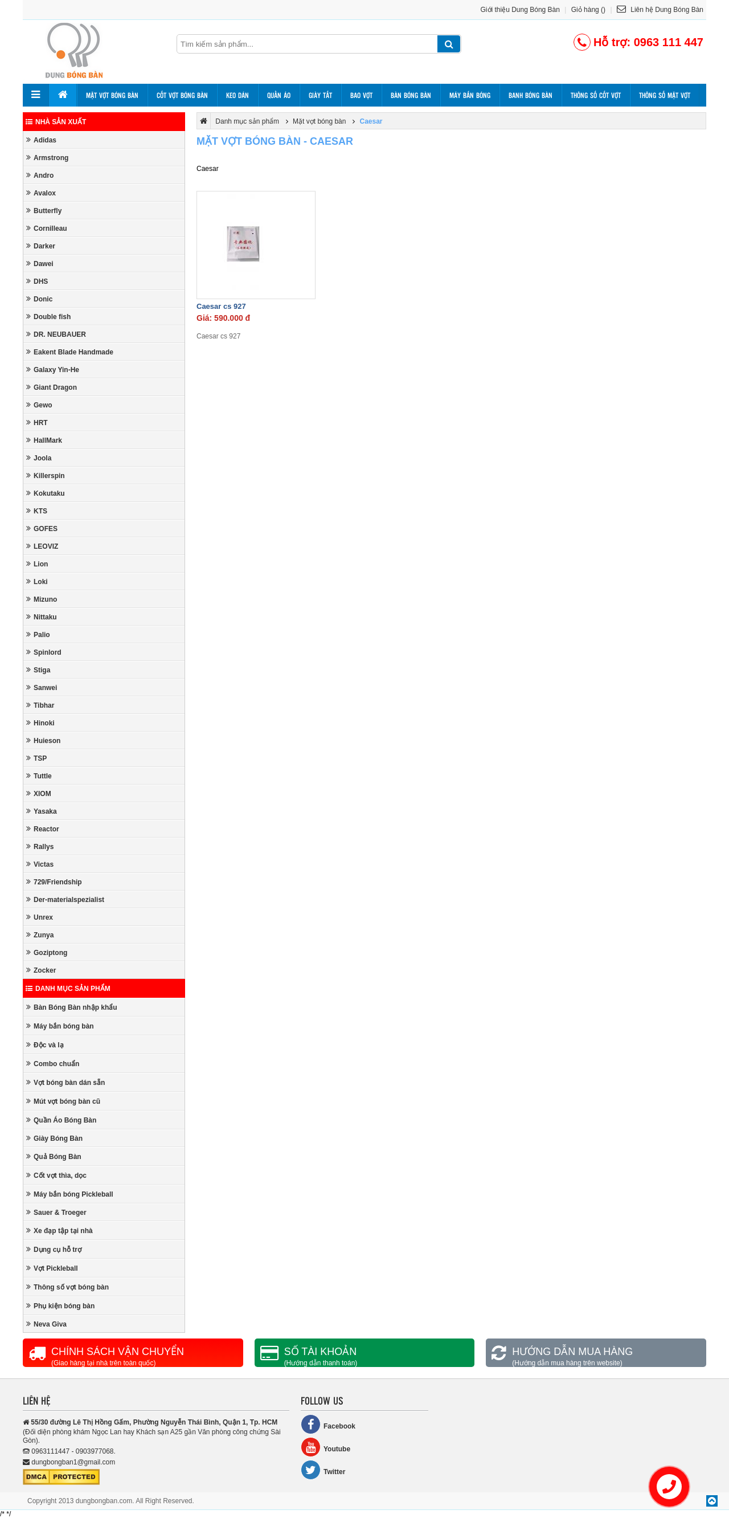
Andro (40, 175)
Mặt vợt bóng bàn (112, 95)
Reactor (42, 829)
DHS (37, 281)
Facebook (328, 1424)
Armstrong (47, 157)
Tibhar (40, 705)
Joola (38, 458)
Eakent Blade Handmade (69, 352)
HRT (37, 422)
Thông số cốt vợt (596, 95)
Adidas (41, 140)
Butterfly (44, 210)
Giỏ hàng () (588, 10)
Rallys (40, 846)
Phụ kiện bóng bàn (60, 1305)
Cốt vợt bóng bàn (182, 95)
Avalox (41, 193)
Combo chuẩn (52, 1063)
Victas (40, 864)
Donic (39, 299)
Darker (40, 246)
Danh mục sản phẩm (68, 989)
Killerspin (45, 475)
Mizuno (41, 599)
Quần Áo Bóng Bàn (61, 1120)
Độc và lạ (45, 1044)
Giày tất (320, 95)
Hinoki (40, 723)
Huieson (43, 740)
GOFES (42, 528)
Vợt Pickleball (52, 1268)
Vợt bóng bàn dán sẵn (65, 1082)
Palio (38, 634)
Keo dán (237, 95)
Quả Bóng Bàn (53, 1156)
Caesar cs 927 (221, 306)
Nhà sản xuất (56, 122)
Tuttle (39, 776)
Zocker (41, 970)
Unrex (39, 917)
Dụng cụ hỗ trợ (53, 1249)
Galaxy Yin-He (52, 369)
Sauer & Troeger (56, 1212)
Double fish (48, 316)
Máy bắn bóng (469, 95)
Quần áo (278, 95)
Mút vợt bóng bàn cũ (63, 1101)
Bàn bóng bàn (411, 95)
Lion (37, 564)
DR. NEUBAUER (56, 334)
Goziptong (46, 952)
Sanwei (41, 687)
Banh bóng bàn (530, 95)
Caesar (370, 121)
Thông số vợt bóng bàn (67, 1287)
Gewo (39, 405)
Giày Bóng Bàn (54, 1138)
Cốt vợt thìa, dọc (56, 1175)
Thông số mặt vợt (664, 95)
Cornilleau (46, 228)
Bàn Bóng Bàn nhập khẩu (71, 1007)
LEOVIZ (42, 546)
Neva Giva (46, 1324)
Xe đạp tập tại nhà (59, 1230)
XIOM (38, 793)
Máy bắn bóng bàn (60, 1026)
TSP (36, 758)
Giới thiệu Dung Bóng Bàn (520, 10)
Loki (37, 581)
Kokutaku (45, 493)
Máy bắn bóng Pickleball (69, 1194)
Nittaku (41, 617)
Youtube (325, 1447)
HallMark (44, 440)
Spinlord (44, 652)
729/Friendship (54, 882)
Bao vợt (361, 95)
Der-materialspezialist (65, 899)
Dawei (40, 263)
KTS (36, 511)
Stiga (38, 670)
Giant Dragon (51, 387)
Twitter (323, 1470)
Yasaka (41, 811)
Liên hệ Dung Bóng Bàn (660, 10)
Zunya (40, 935)
